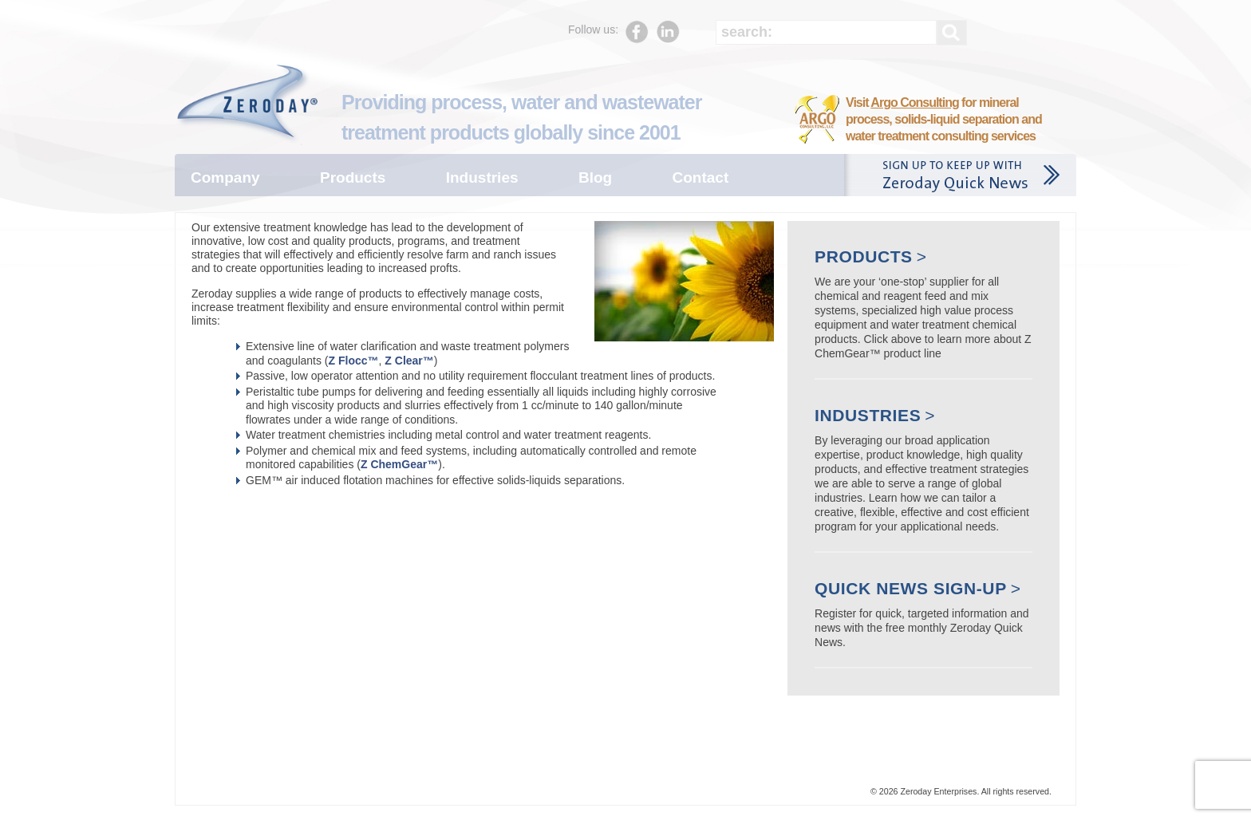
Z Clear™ (409, 360)
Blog (595, 177)
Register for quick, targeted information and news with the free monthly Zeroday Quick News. (921, 628)
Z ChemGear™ (399, 464)
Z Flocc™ (354, 360)
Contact (701, 177)
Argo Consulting (914, 102)
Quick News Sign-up (911, 588)
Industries (482, 177)
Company (225, 177)
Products (352, 177)
